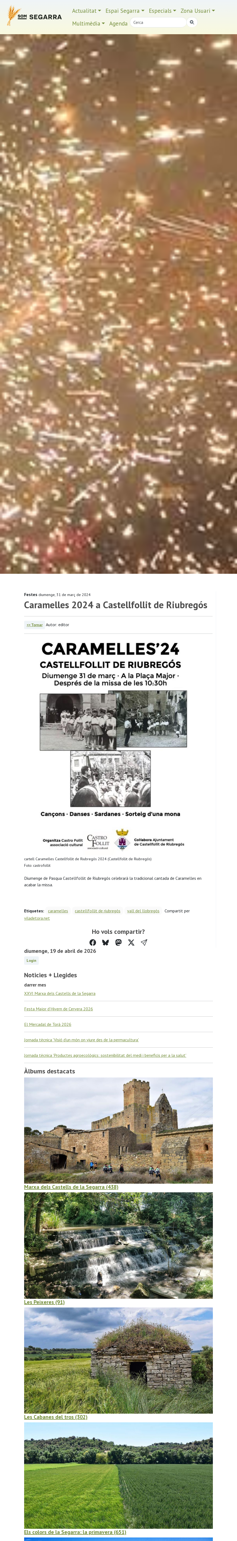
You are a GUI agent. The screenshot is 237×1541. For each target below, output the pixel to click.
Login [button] (31, 960)
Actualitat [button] (84, 10)
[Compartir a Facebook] (92, 942)
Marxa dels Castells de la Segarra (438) (71, 1186)
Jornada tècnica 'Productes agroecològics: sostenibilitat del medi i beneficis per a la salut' (105, 1055)
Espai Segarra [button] (122, 10)
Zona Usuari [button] (195, 10)
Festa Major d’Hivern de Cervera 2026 (58, 1008)
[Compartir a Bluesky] (105, 942)
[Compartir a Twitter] (131, 942)
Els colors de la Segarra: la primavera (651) (75, 1532)
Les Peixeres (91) (44, 1302)
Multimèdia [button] (86, 23)
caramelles (58, 910)
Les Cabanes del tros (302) (56, 1416)
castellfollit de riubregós (97, 910)
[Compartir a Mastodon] (118, 942)
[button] (144, 942)
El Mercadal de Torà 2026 (47, 1024)
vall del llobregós (143, 910)
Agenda (118, 23)
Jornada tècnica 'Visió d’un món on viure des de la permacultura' (81, 1039)
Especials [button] (160, 10)
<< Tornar (35, 624)
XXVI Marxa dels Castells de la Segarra (59, 993)
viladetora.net (37, 918)
